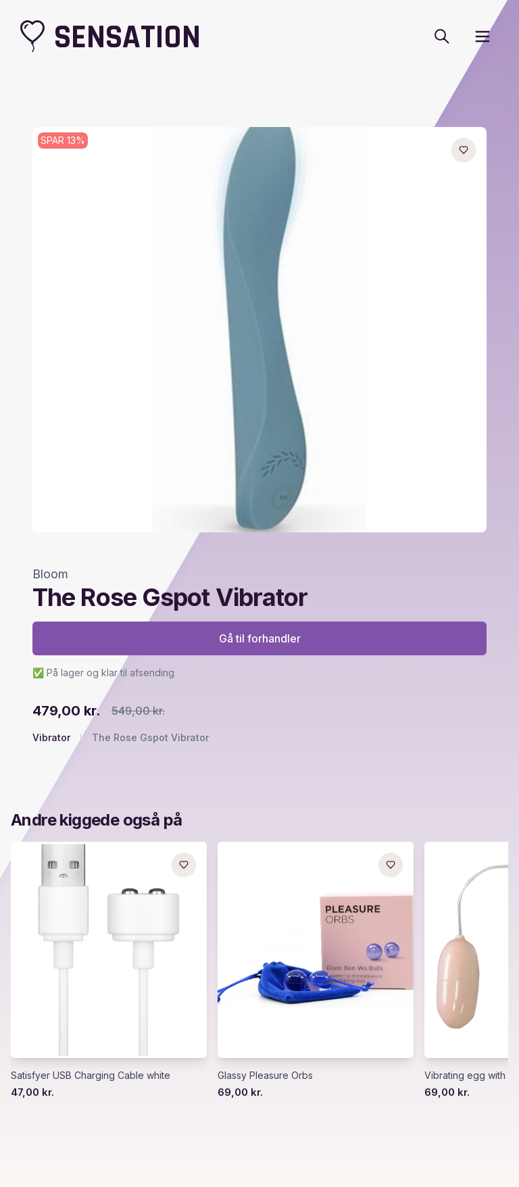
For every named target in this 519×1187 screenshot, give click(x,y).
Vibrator (51, 737)
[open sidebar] (482, 36)
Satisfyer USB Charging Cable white (90, 1075)
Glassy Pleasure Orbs (265, 1075)
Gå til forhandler (260, 638)
